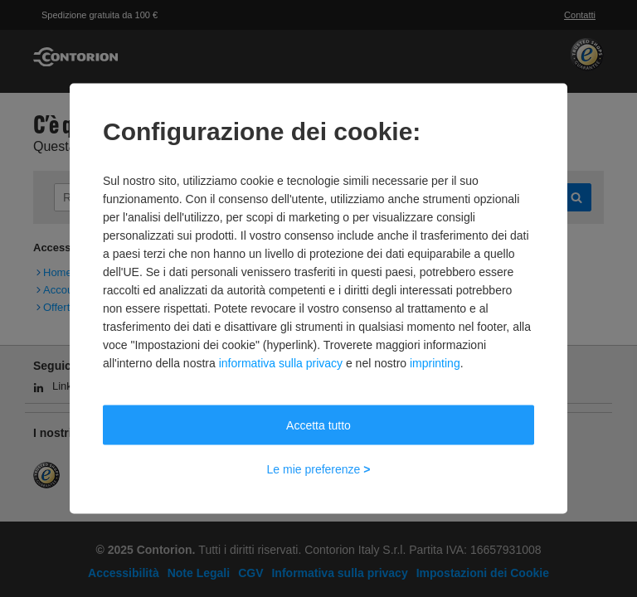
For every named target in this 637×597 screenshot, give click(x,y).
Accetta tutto (318, 425)
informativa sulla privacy (281, 363)
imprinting (435, 363)
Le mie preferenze (319, 469)
